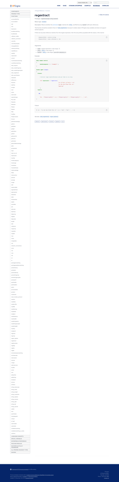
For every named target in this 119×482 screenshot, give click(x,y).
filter (12, 111)
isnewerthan (14, 199)
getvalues (13, 141)
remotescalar (14, 355)
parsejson (13, 270)
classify (13, 53)
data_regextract (15, 72)
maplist (13, 233)
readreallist (13, 319)
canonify (13, 41)
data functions (44, 121)
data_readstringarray (16, 68)
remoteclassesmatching (17, 353)
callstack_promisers (16, 38)
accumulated (14, 21)
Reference (96, 5)
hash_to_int (14, 153)
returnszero (14, 358)
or (11, 260)
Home (58, 5)
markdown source (29, 478)
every (12, 92)
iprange (13, 180)
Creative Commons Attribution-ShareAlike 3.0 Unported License (40, 475)
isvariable (13, 204)
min (12, 243)
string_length (14, 392)
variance (13, 433)
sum (12, 411)
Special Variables (16, 438)
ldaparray (13, 214)
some (12, 370)
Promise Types (15, 13)
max (12, 236)
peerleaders (14, 284)
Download (105, 5)
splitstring (13, 377)
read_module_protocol (16, 297)
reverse (13, 360)
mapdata (13, 231)
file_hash (13, 99)
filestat (13, 109)
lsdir (12, 224)
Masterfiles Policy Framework (17, 446)
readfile (13, 306)
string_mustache (15, 394)
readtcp (13, 328)
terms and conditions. (33, 476)
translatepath (14, 416)
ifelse (12, 172)
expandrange (14, 97)
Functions (14, 16)
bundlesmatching (15, 31)
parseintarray (14, 267)
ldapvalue (13, 219)
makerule (13, 226)
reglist (12, 350)
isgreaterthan (14, 189)
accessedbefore (15, 19)
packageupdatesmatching (17, 265)
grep (12, 146)
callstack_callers (15, 36)
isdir (12, 185)
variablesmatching (15, 428)
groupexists (14, 148)
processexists (14, 289)
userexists (13, 426)
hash (12, 150)
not (12, 250)
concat (13, 58)
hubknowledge (14, 170)
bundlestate (14, 33)
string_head (14, 389)
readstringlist (14, 326)
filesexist (13, 104)
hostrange (13, 163)
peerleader (14, 282)
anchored (55, 25)
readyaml (13, 331)
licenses (25, 476)
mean (12, 238)
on (12, 258)
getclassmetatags (15, 121)
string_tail (13, 404)
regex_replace (14, 338)
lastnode (13, 209)
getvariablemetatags (16, 143)
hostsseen (13, 165)
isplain (12, 202)
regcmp (13, 336)
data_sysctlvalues (15, 75)
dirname (13, 82)
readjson (13, 314)
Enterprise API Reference (18, 441)
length (12, 221)
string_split (13, 401)
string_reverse (14, 399)
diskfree (13, 85)
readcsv (13, 299)
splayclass (13, 375)
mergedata (14, 241)
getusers (13, 138)
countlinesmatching (16, 63)
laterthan (13, 211)
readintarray (14, 309)
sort (12, 372)
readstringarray (15, 321)
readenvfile (14, 304)
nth (12, 255)
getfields (13, 126)
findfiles (13, 114)
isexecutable (14, 187)
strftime (13, 384)
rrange (12, 362)
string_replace (14, 396)
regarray (13, 333)
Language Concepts (17, 436)
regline (12, 348)
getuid (12, 133)
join (12, 206)
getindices (13, 131)
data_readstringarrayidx (17, 70)
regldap (13, 345)
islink (12, 197)
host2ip (13, 158)
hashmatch (14, 155)
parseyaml (13, 280)
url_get (13, 421)
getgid (12, 129)
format (13, 119)
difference (13, 80)
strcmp (13, 382)
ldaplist (13, 216)
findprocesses (14, 116)
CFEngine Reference (39, 10)
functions (51, 121)
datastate (13, 77)
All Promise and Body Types (19, 450)
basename (13, 29)
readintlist (13, 311)
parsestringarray (15, 275)
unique (13, 418)
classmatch (14, 55)
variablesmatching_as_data (17, 431)
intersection (14, 175)
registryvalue (14, 343)
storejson (13, 379)
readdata (13, 301)
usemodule (14, 423)
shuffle (13, 367)
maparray (13, 228)
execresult (13, 94)
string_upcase (14, 406)
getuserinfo (14, 136)
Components (15, 11)
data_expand (14, 65)
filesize (13, 107)
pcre (63, 121)
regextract (13, 340)
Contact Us (106, 478)
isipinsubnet (14, 192)
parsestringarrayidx (15, 277)
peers (12, 287)
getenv (13, 124)
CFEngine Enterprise (75, 5)
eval (12, 90)
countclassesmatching (16, 60)
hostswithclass (14, 167)
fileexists (13, 102)
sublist (12, 409)
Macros (13, 452)
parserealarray (14, 272)
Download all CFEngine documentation (19, 469)
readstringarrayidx (15, 323)
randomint (13, 294)
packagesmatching (15, 262)
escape (13, 87)
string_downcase (15, 387)
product (13, 292)
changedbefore (15, 46)
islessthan (13, 194)
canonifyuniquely (15, 43)
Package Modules (16, 443)
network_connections (16, 245)
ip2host (13, 177)
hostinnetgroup (15, 160)
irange (12, 182)
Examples (88, 5)
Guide (64, 5)
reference (37, 121)
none (12, 248)
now (12, 253)
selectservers (14, 365)
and (12, 26)
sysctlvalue (14, 414)
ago (12, 24)
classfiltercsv (14, 51)
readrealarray (14, 316)
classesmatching (15, 48)
